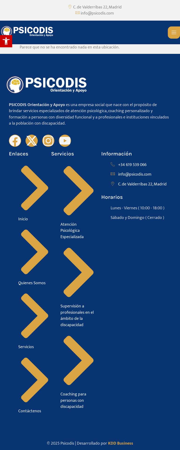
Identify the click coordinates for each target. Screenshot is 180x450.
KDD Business (120, 443)
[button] (6, 41)
